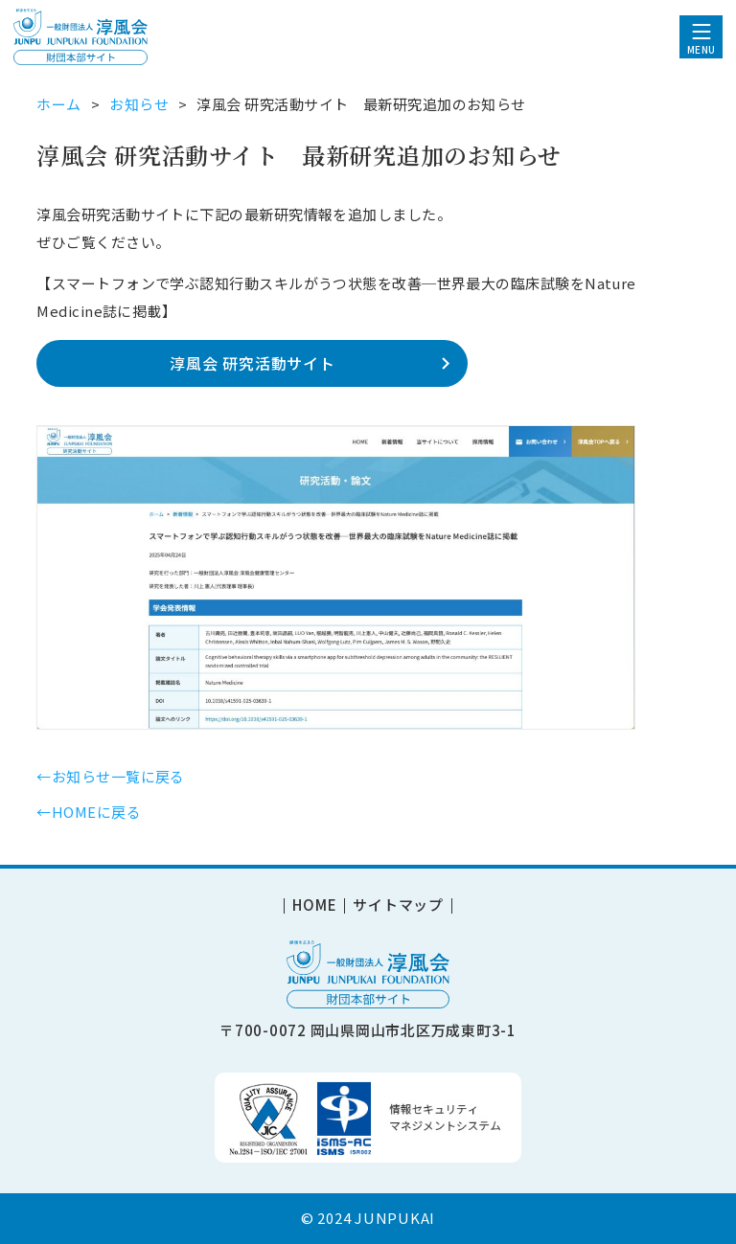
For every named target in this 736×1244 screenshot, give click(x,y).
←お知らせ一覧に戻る (110, 776)
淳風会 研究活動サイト (252, 362)
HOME (314, 906)
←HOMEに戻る (88, 812)
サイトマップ (398, 906)
